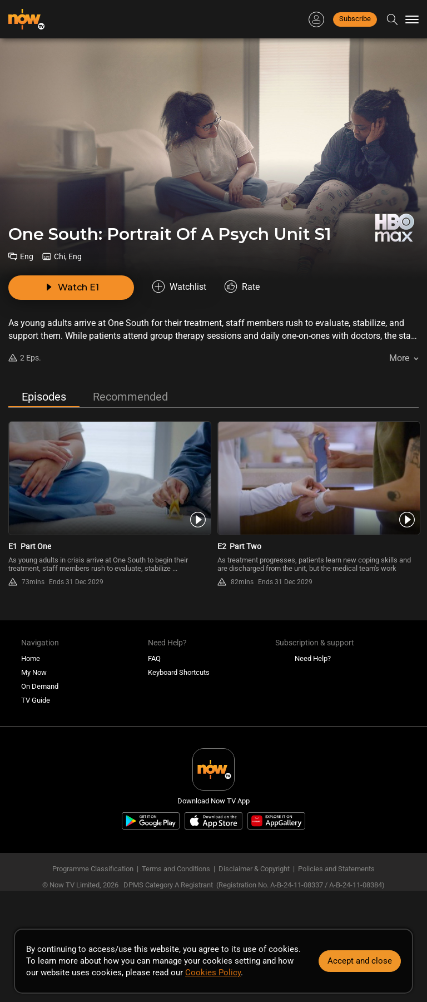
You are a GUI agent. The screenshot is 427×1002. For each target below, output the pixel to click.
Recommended (130, 396)
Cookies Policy (213, 973)
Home (30, 658)
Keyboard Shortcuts (179, 672)
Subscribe (355, 18)
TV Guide (35, 700)
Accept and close (359, 961)
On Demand (39, 686)
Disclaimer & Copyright (254, 869)
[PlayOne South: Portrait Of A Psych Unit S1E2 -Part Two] (318, 478)
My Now (34, 672)
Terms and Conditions (176, 869)
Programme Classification (92, 869)
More (399, 358)
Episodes (44, 396)
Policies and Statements (336, 869)
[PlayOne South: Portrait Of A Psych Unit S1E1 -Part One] (109, 478)
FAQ (154, 658)
